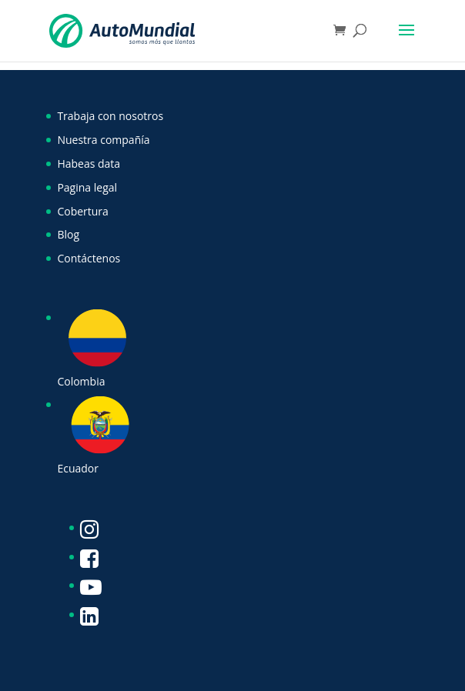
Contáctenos (88, 258)
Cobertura (82, 211)
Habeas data (88, 163)
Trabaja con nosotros (110, 115)
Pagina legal (87, 187)
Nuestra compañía (103, 139)
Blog (68, 234)
